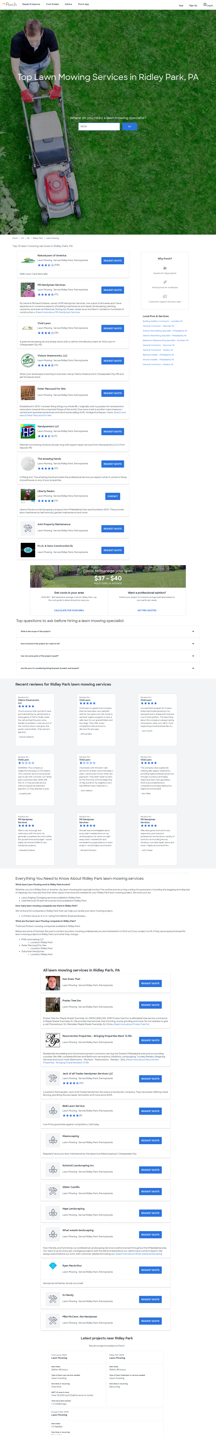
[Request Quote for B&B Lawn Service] (150, 1111)
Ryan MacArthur (72, 1265)
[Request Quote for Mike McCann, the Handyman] (150, 1321)
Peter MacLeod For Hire (52, 388)
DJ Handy (68, 1295)
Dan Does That (71, 979)
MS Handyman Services (51, 284)
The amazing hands (49, 458)
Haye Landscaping (73, 1208)
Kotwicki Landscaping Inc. (78, 1165)
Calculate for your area (69, 610)
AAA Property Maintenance (54, 524)
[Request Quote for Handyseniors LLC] (112, 431)
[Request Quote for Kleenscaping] (150, 1140)
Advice (68, 4)
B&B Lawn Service (73, 1106)
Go (129, 126)
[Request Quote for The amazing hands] (112, 464)
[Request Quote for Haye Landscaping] (150, 1213)
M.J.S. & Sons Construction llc (55, 545)
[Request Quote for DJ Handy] (150, 1299)
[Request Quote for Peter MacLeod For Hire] (112, 393)
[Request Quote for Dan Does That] (150, 983)
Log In (208, 4)
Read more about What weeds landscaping (139, 1254)
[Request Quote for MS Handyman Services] (112, 290)
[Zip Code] (99, 126)
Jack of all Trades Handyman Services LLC (87, 1073)
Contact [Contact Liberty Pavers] (113, 496)
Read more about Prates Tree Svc (132, 1024)
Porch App (83, 4)
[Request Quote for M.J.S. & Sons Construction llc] (112, 550)
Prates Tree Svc (71, 1000)
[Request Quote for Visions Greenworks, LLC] (112, 360)
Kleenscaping (70, 1136)
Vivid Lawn (44, 323)
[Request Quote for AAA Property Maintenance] (112, 528)
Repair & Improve (31, 4)
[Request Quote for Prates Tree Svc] (150, 1005)
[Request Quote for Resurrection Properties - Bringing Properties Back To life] (150, 1040)
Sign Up (193, 5)
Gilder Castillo (71, 1187)
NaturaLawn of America (52, 255)
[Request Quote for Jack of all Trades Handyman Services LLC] (150, 1078)
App (181, 5)
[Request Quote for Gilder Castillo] (150, 1191)
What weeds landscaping (78, 1230)
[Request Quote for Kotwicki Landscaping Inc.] (150, 1170)
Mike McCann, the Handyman (79, 1316)
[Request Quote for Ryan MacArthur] (150, 1270)
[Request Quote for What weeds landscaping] (150, 1234)
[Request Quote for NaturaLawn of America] (112, 260)
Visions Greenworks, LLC (53, 355)
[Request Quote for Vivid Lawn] (112, 328)
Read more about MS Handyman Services (58, 312)
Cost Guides (52, 4)
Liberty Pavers (46, 491)
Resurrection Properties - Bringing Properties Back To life (97, 1036)
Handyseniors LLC (48, 426)
